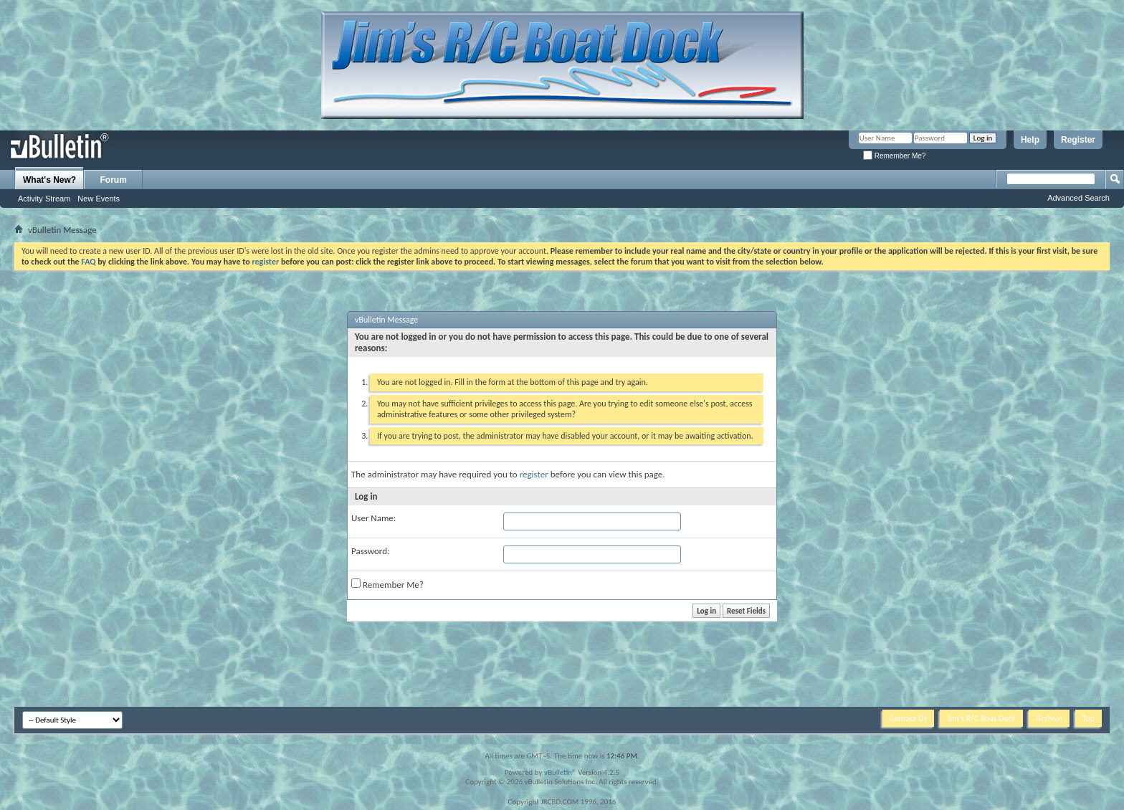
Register (1078, 140)
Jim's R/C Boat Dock (981, 718)
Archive (1049, 718)
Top (1088, 718)
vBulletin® (560, 772)
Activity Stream (44, 198)
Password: (370, 550)
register (534, 474)
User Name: (373, 518)
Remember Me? (894, 156)
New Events (98, 198)
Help (1030, 140)
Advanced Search (1078, 198)
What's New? (49, 180)
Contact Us (909, 718)
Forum (113, 180)
